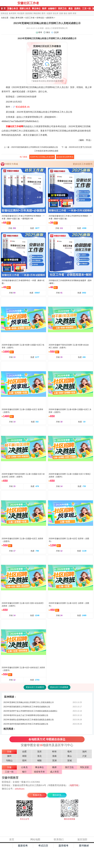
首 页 (3, 8)
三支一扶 (86, 8)
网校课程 (37, 13)
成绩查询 (49, 18)
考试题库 (21, 13)
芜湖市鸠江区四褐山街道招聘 (42, 157)
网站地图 (35, 839)
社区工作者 (30, 18)
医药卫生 (62, 8)
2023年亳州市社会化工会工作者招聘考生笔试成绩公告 (25, 715)
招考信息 (4, 13)
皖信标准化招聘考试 (65, 157)
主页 (6, 845)
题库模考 (63, 845)
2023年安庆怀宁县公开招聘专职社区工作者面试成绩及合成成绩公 (30, 711)
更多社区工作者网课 (59, 687)
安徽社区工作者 (28, 3)
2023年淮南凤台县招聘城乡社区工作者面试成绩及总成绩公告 (28, 720)
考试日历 (43, 845)
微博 (70, 13)
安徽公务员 (12, 8)
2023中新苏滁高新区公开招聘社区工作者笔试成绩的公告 (34, 147)
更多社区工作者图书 (82, 164)
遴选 (70, 8)
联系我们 (59, 839)
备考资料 (12, 13)
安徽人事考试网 (16, 18)
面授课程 (29, 13)
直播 (61, 13)
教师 (44, 8)
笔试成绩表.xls (23, 107)
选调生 (77, 8)
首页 (11, 839)
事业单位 (36, 8)
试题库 (49, 13)
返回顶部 (82, 839)
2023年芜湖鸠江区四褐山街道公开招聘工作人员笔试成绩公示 (28, 702)
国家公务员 (25, 8)
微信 (65, 13)
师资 (74, 13)
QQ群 (56, 32)
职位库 (55, 13)
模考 (40, 32)
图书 (43, 13)
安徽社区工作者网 (14, 126)
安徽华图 (9, 3)
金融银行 (52, 8)
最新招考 (23, 845)
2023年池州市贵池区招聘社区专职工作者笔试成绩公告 (25, 724)
